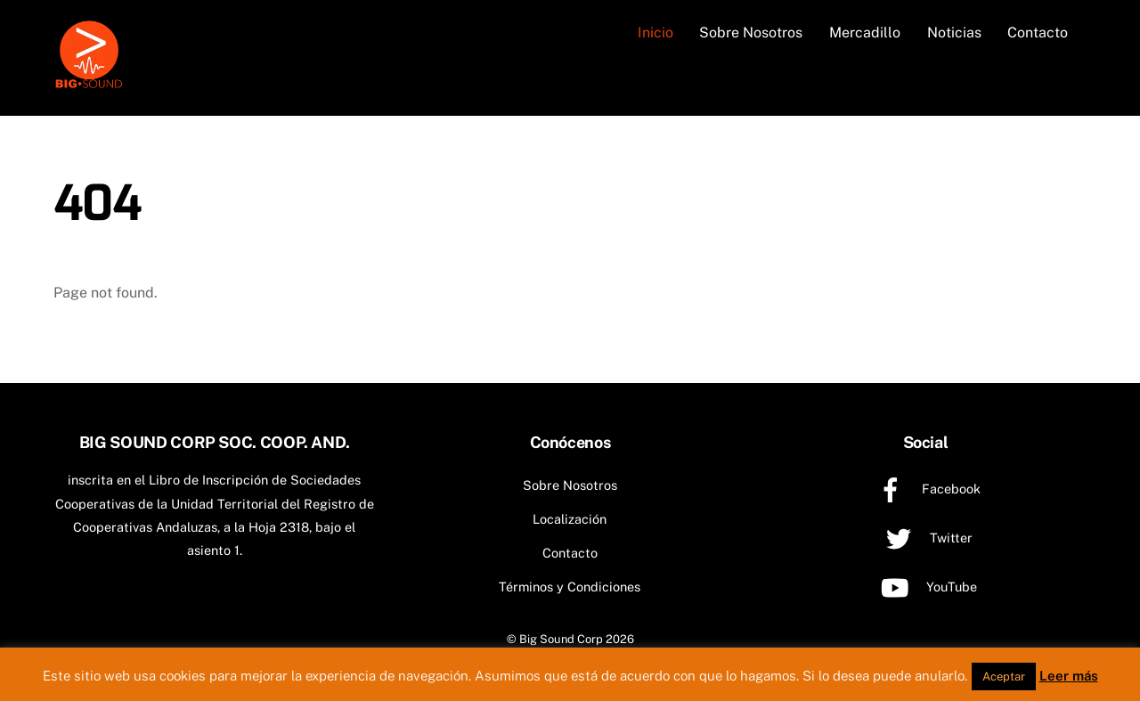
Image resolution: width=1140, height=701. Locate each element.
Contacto (1037, 32)
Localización (570, 518)
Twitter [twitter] (925, 537)
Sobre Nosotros (750, 32)
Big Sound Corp (561, 639)
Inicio (655, 32)
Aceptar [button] (1003, 676)
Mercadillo (864, 32)
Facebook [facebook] (925, 488)
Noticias (954, 32)
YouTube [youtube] (925, 586)
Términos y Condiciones (569, 586)
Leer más (1068, 675)
